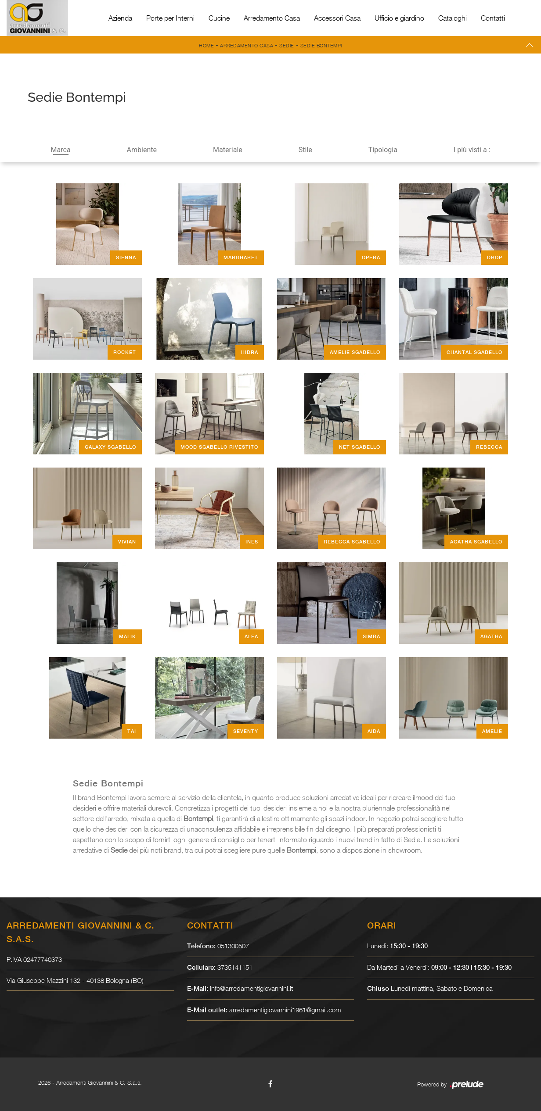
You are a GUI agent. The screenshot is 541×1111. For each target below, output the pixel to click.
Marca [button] (61, 150)
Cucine (219, 18)
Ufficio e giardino (399, 18)
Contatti (493, 18)
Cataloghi (452, 18)
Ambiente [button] (142, 150)
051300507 (233, 946)
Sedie (286, 45)
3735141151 (234, 967)
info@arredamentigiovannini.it (251, 988)
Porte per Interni (170, 18)
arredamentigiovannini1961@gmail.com (285, 1010)
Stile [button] (305, 150)
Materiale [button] (227, 150)
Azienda (120, 18)
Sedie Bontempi (321, 45)
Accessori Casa (337, 18)
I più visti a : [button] (472, 150)
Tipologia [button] (382, 150)
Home (206, 45)
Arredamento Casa (272, 18)
